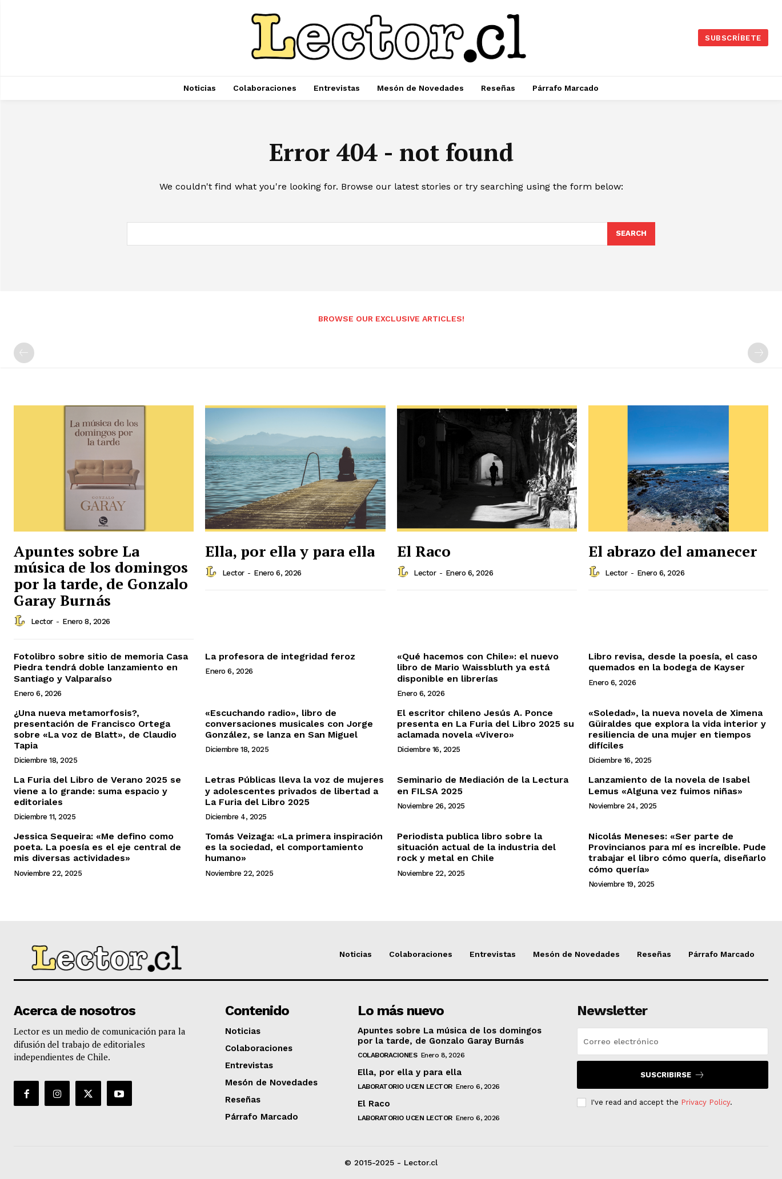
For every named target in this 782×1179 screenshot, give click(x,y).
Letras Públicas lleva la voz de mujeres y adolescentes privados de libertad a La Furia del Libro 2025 (294, 790)
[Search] (631, 234)
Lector (42, 621)
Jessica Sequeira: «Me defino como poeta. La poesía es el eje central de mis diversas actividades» (97, 847)
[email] (672, 1041)
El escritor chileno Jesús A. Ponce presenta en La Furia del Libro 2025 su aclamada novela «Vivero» (485, 723)
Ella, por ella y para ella (290, 551)
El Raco (424, 551)
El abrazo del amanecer (672, 551)
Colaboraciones (387, 1055)
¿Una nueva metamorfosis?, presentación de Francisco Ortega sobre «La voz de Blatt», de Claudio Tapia (95, 729)
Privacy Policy (705, 1102)
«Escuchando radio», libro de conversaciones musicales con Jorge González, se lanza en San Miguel (289, 723)
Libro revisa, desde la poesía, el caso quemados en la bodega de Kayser (672, 662)
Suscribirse (672, 1074)
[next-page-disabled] (758, 353)
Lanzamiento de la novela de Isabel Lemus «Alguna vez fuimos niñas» (669, 785)
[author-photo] (21, 621)
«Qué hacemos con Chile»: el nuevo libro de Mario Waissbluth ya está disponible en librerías (478, 667)
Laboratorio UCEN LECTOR (405, 1087)
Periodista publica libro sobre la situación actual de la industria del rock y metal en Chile (476, 847)
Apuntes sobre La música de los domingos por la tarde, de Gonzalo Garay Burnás (101, 575)
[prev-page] (24, 353)
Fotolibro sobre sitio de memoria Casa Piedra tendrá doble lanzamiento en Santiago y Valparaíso (101, 667)
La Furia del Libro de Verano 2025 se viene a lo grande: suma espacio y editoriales (97, 790)
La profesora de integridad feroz (280, 656)
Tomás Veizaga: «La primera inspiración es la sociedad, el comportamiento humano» (294, 847)
